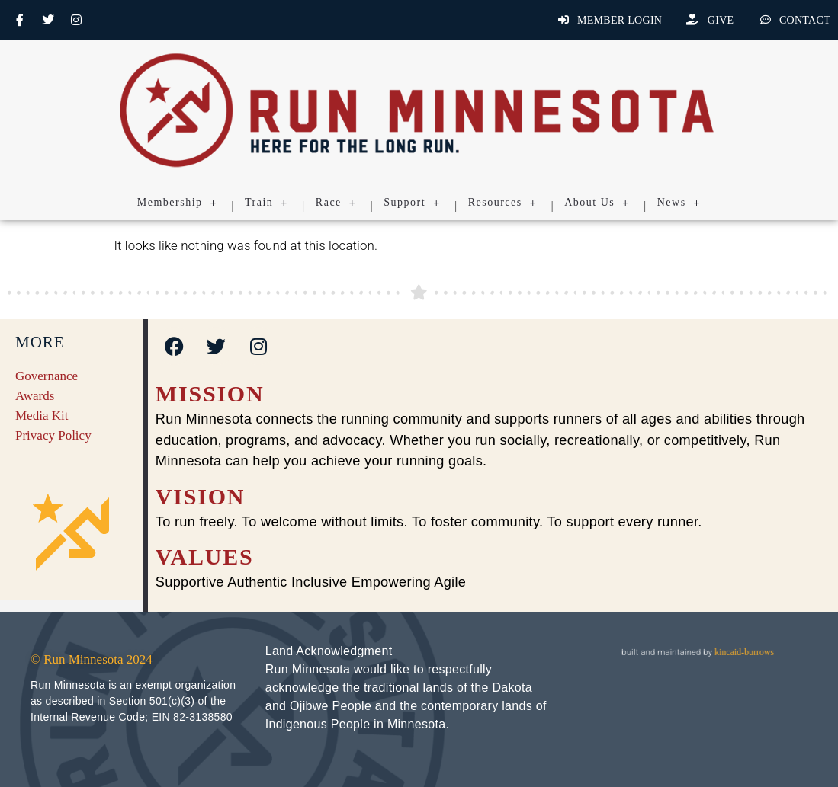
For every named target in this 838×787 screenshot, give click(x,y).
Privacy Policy (53, 435)
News (679, 203)
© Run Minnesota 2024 (92, 659)
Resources (503, 203)
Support (412, 203)
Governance (46, 376)
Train (266, 203)
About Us (597, 203)
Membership (177, 203)
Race (336, 203)
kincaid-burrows (743, 652)
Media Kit (41, 415)
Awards (34, 396)
